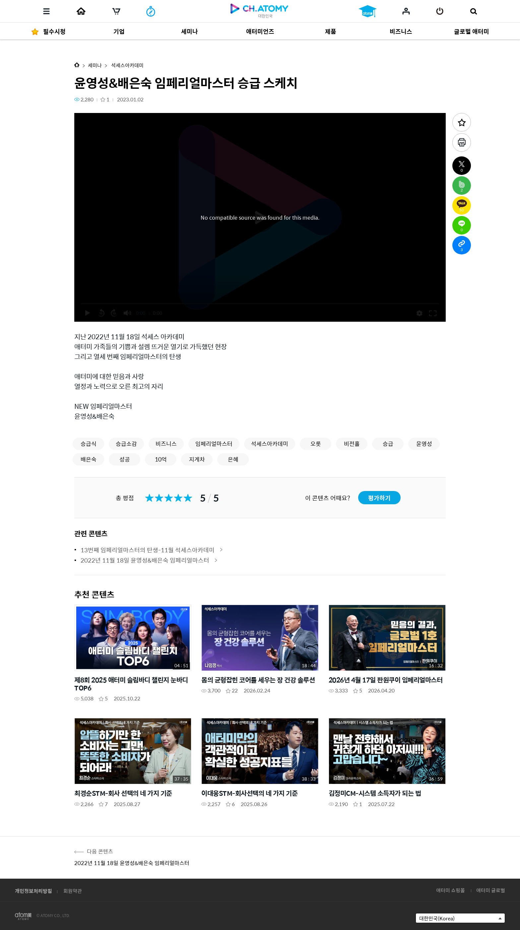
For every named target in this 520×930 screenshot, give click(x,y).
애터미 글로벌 (490, 890)
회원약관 (72, 891)
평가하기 (379, 497)
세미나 (95, 65)
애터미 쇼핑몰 (450, 890)
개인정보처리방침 (33, 891)
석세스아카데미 (127, 65)
